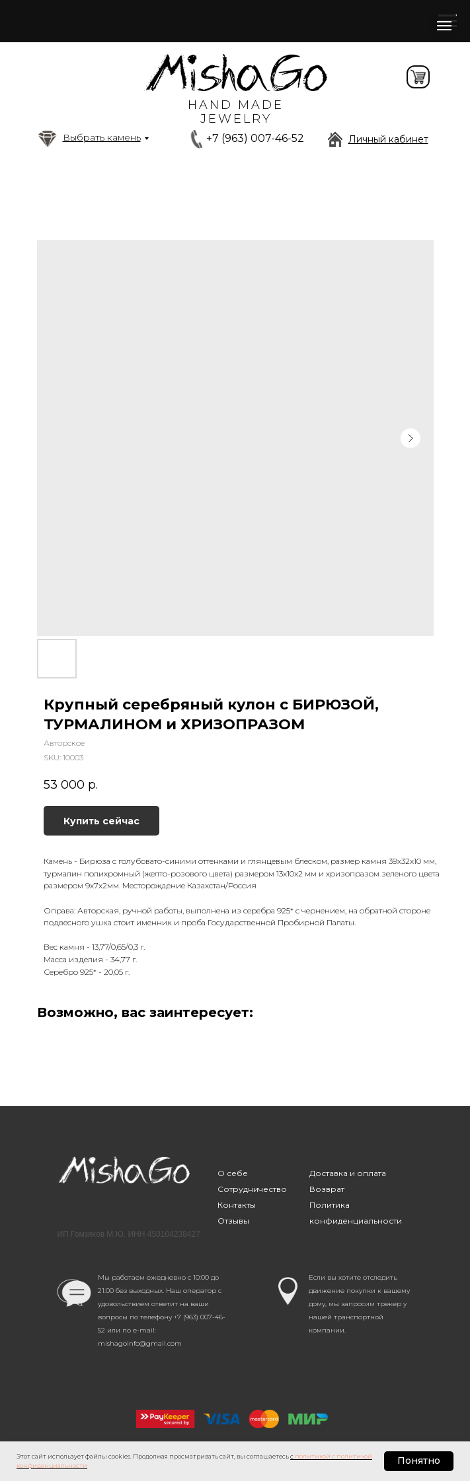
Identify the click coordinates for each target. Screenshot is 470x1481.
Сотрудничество (252, 1189)
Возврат (326, 1189)
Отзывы (233, 1221)
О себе (232, 1173)
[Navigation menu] (444, 25)
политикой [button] (313, 1456)
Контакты (236, 1205)
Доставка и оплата (347, 1173)
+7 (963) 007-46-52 (255, 138)
